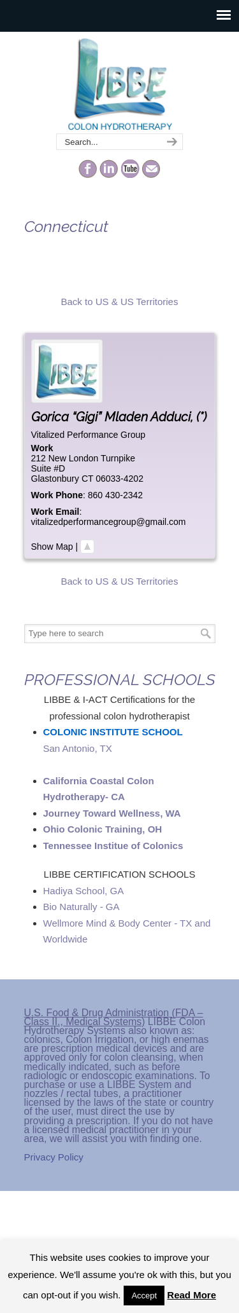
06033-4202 (119, 478)
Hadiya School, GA (83, 890)
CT (87, 478)
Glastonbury (55, 478)
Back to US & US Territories (119, 301)
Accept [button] (144, 1295)
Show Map (52, 546)
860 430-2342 (115, 495)
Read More (191, 1294)
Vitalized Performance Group (88, 435)
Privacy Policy (53, 1157)
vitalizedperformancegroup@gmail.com (108, 522)
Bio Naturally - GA (81, 906)
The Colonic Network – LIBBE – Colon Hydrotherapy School (119, 83)
